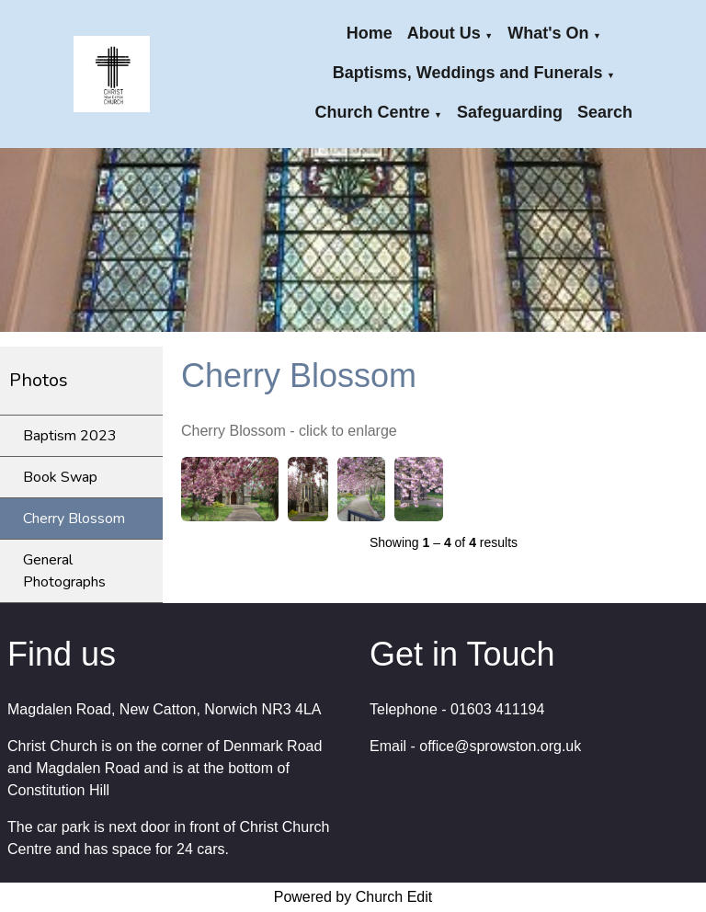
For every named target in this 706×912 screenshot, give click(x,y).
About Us (444, 33)
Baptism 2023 (70, 436)
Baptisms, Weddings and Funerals (468, 72)
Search (604, 112)
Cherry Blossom (74, 518)
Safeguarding (510, 112)
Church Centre (372, 112)
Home (370, 33)
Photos (38, 380)
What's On (547, 33)
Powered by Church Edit (353, 897)
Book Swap (60, 477)
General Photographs (64, 571)
